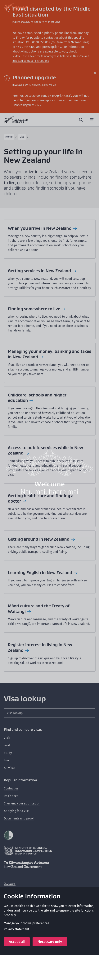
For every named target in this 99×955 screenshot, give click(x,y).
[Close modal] (91, 7)
